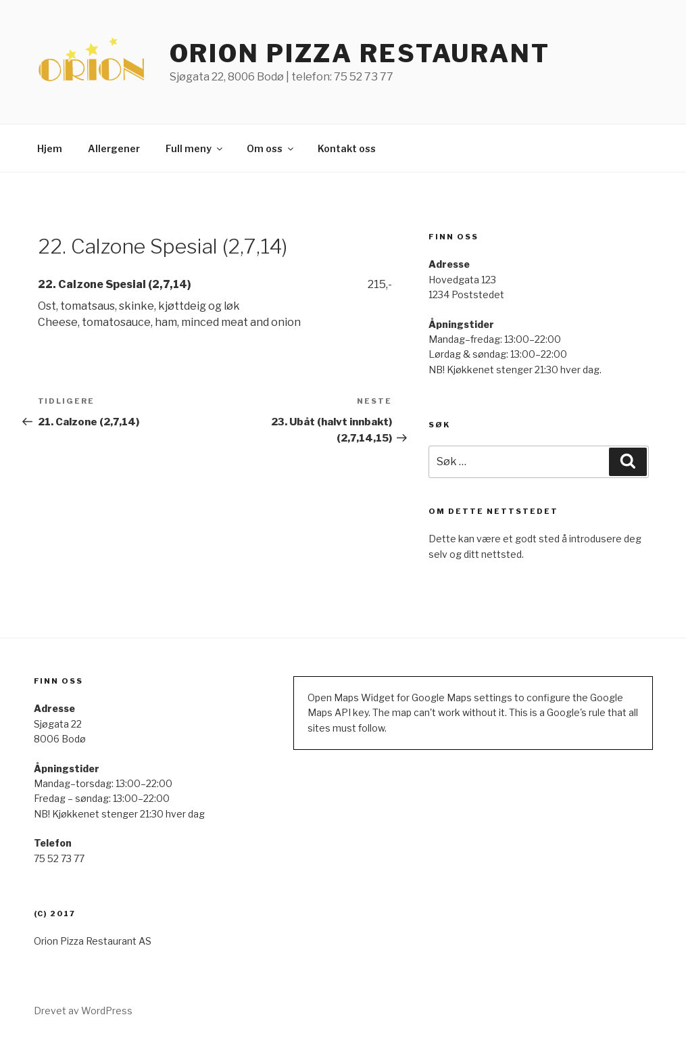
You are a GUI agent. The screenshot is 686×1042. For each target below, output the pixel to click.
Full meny (195, 148)
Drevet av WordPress (83, 1010)
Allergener (114, 148)
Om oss (271, 148)
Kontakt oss (347, 148)
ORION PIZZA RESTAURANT (360, 53)
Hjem (49, 148)
